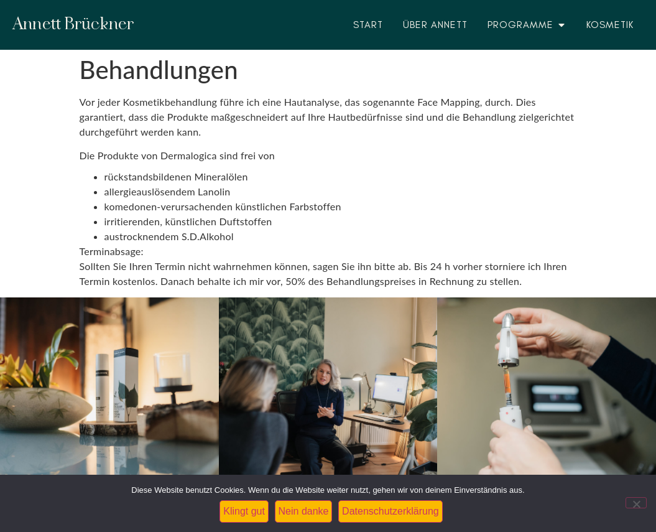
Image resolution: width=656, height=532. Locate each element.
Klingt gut (244, 511)
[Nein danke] (636, 502)
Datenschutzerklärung (390, 511)
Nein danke (304, 511)
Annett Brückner (73, 24)
